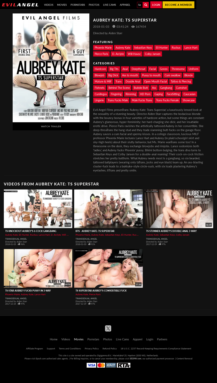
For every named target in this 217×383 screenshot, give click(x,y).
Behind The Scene (119, 87)
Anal (125, 69)
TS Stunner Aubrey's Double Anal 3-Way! (171, 231)
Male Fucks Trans (142, 100)
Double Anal (133, 81)
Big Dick (113, 75)
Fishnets (99, 87)
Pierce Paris (101, 54)
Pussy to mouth (151, 75)
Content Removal (184, 358)
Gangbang (166, 87)
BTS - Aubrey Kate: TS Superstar (95, 231)
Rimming (131, 94)
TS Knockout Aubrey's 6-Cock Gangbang (30, 231)
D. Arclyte (118, 54)
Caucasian (190, 94)
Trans (118, 81)
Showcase (189, 100)
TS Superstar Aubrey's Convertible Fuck (101, 290)
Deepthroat (138, 69)
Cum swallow (172, 75)
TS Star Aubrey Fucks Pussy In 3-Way (28, 290)
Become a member (178, 4)
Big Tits (114, 69)
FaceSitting (173, 94)
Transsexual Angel (16, 239)
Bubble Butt (141, 87)
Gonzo (164, 69)
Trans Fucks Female (167, 100)
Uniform (193, 69)
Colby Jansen (152, 54)
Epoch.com (41, 358)
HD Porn (145, 94)
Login (156, 4)
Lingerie (99, 100)
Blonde (188, 75)
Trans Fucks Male (118, 100)
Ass (154, 87)
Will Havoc (134, 54)
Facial (152, 69)
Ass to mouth (130, 75)
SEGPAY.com (135, 358)
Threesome (178, 69)
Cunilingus (101, 94)
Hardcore (100, 69)
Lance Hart (190, 47)
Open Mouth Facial (155, 81)
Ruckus (176, 47)
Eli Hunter (162, 47)
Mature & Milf (103, 81)
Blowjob (99, 75)
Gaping (159, 94)
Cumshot (181, 87)
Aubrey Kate (123, 47)
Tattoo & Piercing (181, 81)
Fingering (116, 94)
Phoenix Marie (103, 47)
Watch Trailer (51, 126)
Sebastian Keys (143, 47)
